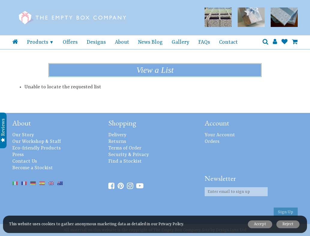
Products (37, 42)
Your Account (220, 135)
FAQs (204, 42)
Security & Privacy (128, 155)
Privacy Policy (170, 224)
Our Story (23, 135)
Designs (96, 42)
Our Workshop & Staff (36, 141)
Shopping (122, 123)
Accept (260, 224)
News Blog (150, 42)
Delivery (117, 135)
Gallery (180, 42)
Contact (228, 42)
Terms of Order (124, 148)
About (122, 42)
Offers (70, 42)
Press (18, 155)
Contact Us (24, 161)
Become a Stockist (32, 168)
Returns (117, 141)
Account (217, 123)
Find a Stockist (125, 161)
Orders (212, 141)
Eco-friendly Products (36, 148)
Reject (287, 224)
